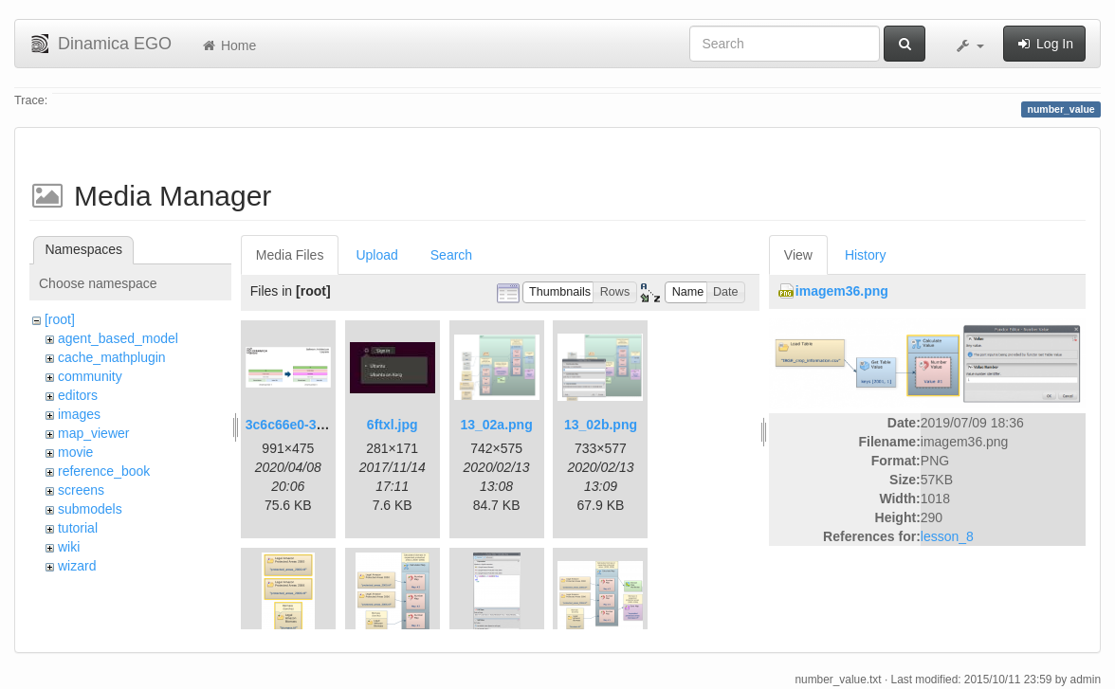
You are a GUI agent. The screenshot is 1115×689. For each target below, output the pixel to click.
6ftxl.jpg (392, 424)
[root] (60, 319)
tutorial (78, 527)
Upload (376, 255)
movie (75, 452)
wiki (69, 546)
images (79, 414)
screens (81, 490)
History (866, 255)
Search (451, 255)
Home (228, 45)
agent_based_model (118, 338)
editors (78, 395)
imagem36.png (841, 291)
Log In (1044, 43)
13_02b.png (600, 424)
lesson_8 (947, 536)
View (798, 255)
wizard (77, 565)
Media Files (290, 255)
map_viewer (93, 433)
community (90, 376)
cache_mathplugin (112, 357)
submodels (90, 509)
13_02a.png (496, 424)
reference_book (104, 471)
